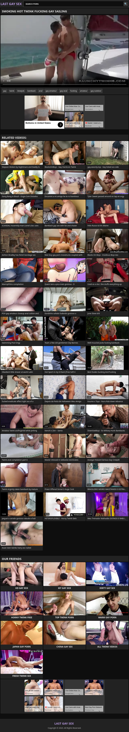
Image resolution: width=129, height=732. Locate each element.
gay (4, 91)
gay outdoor (96, 91)
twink (12, 91)
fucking (73, 91)
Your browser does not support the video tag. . (64, 51)
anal (40, 91)
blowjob (20, 91)
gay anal (63, 91)
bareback (32, 91)
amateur (83, 91)
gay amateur (51, 91)
